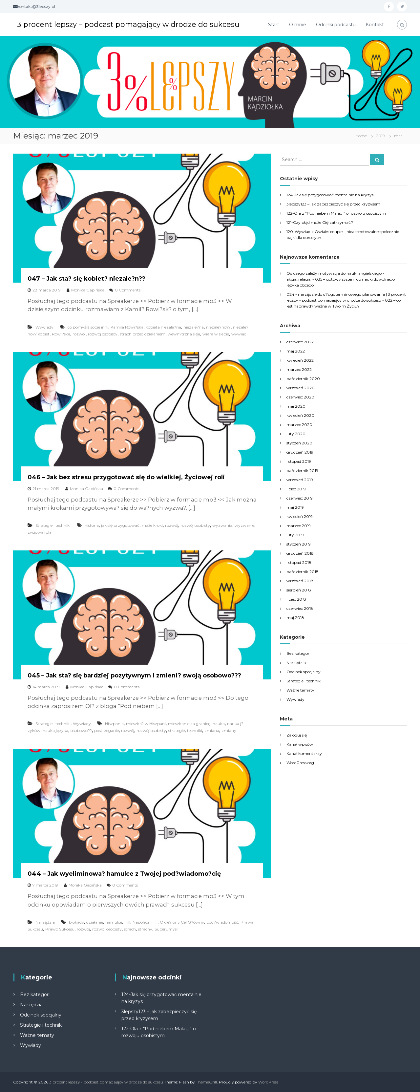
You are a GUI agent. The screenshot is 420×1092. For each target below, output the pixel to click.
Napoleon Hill (145, 922)
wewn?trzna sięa (184, 334)
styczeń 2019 (298, 544)
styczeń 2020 (299, 442)
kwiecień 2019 (299, 516)
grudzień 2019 (299, 452)
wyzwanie (244, 525)
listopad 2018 (298, 562)
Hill (127, 922)
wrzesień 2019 (299, 479)
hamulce (113, 922)
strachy (145, 929)
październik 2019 (302, 470)
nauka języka (55, 730)
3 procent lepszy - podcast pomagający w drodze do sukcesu (106, 1082)
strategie (176, 730)
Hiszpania (114, 723)
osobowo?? (81, 730)
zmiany (228, 730)
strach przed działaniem (142, 334)
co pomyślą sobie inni (88, 327)
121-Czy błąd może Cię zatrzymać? (319, 222)
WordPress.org (300, 762)
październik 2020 (303, 378)
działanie (94, 922)
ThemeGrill (206, 1082)
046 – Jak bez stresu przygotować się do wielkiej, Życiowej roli (126, 477)
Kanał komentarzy (304, 753)
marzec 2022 (299, 369)
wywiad (238, 334)
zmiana (211, 730)
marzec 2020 (299, 424)
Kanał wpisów (299, 744)
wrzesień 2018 (299, 580)
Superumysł (166, 929)
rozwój (79, 334)
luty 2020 (295, 433)
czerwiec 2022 (300, 341)
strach (130, 929)
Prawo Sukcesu (59, 929)
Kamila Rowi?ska (127, 327)
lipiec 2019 (296, 488)
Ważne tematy (300, 690)
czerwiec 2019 (299, 498)
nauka (219, 723)
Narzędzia (45, 922)
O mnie (297, 25)
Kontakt (375, 25)
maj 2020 (295, 406)
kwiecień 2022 (300, 360)
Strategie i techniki (53, 525)
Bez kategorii (298, 653)
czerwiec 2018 (299, 608)
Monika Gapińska (87, 290)
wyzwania (222, 525)
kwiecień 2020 (300, 415)
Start (273, 25)
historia (92, 525)
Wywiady (44, 327)
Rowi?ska (61, 334)
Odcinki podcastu (336, 25)
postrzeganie (106, 730)
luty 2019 (295, 534)
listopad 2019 (298, 461)
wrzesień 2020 (300, 387)
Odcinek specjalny (303, 671)
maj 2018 (295, 617)
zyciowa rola (40, 532)
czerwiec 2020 (300, 397)
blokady (76, 922)
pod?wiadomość (222, 922)
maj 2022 (295, 351)
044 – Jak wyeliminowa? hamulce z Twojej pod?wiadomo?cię (124, 873)
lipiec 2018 (296, 599)
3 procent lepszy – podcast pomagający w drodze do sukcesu (128, 24)
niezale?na (193, 327)
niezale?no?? (218, 327)
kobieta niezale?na (163, 327)
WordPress (268, 1082)
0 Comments (127, 290)
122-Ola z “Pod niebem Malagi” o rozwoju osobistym (336, 213)
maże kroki (152, 525)
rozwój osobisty (102, 334)
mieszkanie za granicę (189, 723)
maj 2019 (295, 507)
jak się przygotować (120, 525)
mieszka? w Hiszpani (146, 723)
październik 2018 (302, 571)
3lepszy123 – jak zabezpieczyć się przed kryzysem (333, 204)
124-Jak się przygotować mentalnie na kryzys (329, 194)
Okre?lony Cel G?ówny (182, 922)
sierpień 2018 (298, 590)
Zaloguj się (296, 735)
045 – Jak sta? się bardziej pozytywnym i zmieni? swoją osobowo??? (134, 675)
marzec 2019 (298, 525)
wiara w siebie (215, 334)
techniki (194, 730)
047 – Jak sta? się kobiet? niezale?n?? (86, 278)
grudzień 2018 (300, 553)
